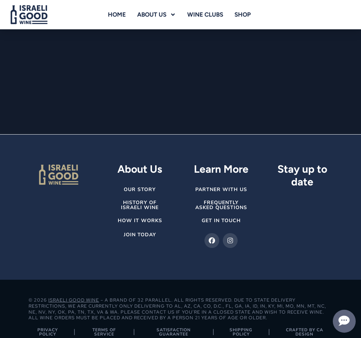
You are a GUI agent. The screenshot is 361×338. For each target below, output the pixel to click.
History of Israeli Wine (140, 205)
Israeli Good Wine (73, 300)
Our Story (140, 189)
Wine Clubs (205, 14)
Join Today (140, 234)
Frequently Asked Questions (221, 205)
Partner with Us (221, 189)
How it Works (140, 220)
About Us (156, 14)
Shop (242, 14)
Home (117, 14)
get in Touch (221, 220)
